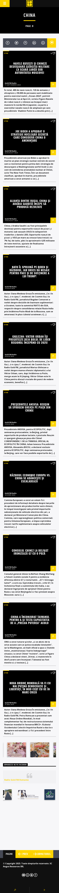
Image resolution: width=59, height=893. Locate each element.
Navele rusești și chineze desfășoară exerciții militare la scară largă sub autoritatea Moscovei (29, 68)
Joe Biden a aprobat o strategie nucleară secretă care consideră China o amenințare (29, 135)
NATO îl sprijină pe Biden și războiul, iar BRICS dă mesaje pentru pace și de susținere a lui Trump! (29, 271)
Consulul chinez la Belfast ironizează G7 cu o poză (30, 551)
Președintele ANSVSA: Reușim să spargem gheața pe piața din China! (29, 407)
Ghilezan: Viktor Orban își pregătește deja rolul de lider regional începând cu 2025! (29, 339)
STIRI (6, 53)
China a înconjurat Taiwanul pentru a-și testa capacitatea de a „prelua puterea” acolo (30, 620)
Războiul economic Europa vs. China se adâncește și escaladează (30, 478)
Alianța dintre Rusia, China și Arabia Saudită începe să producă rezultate (30, 204)
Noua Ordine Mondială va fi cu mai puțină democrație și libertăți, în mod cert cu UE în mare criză (30, 687)
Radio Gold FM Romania (16, 780)
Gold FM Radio (11, 83)
